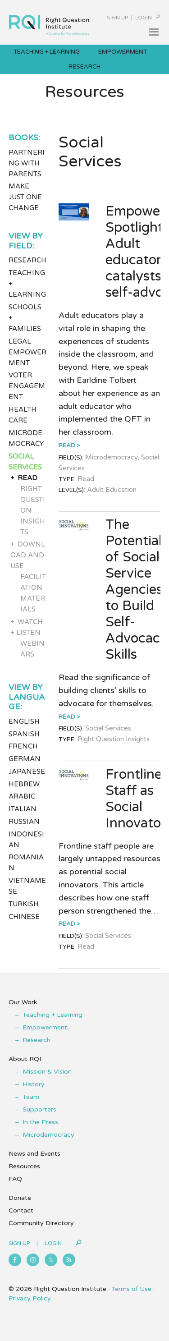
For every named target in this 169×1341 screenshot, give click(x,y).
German (25, 759)
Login (143, 18)
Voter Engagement (27, 386)
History (34, 1084)
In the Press (40, 1122)
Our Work (23, 1002)
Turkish (24, 904)
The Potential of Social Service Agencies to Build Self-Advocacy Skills (136, 589)
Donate (20, 1198)
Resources (24, 1166)
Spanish (24, 734)
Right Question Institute (49, 21)
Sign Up (117, 18)
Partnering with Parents (27, 163)
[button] (153, 32)
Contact (21, 1210)
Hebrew (24, 784)
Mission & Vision (47, 1071)
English (24, 721)
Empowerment (45, 1027)
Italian (23, 809)
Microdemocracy (48, 1135)
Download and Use (28, 555)
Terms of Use (131, 1289)
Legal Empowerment (27, 352)
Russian (24, 821)
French (23, 746)
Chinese (24, 917)
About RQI (25, 1059)
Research (27, 260)
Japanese (27, 771)
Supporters (39, 1109)
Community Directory (41, 1223)
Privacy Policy (30, 1298)
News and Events (34, 1153)
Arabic (22, 796)
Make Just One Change (25, 197)
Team (31, 1097)
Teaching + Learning (52, 1015)
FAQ (15, 1179)
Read (67, 445)
